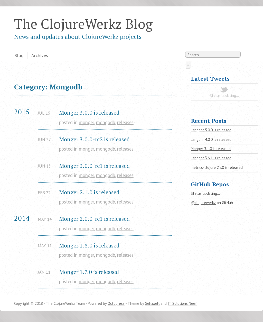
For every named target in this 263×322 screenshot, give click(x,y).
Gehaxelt (152, 303)
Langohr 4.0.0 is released (211, 139)
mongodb (105, 122)
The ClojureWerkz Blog (83, 24)
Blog (19, 55)
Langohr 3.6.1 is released (211, 157)
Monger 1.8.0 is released (89, 245)
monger (86, 122)
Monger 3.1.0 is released (211, 148)
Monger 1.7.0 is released (89, 271)
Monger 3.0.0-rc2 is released (94, 139)
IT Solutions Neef (182, 303)
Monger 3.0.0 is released (89, 112)
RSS (246, 55)
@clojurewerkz (203, 202)
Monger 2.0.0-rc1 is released (94, 218)
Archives (39, 55)
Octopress (116, 303)
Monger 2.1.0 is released (89, 192)
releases (125, 122)
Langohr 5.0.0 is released (211, 129)
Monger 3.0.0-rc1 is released (94, 165)
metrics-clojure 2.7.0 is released (217, 167)
